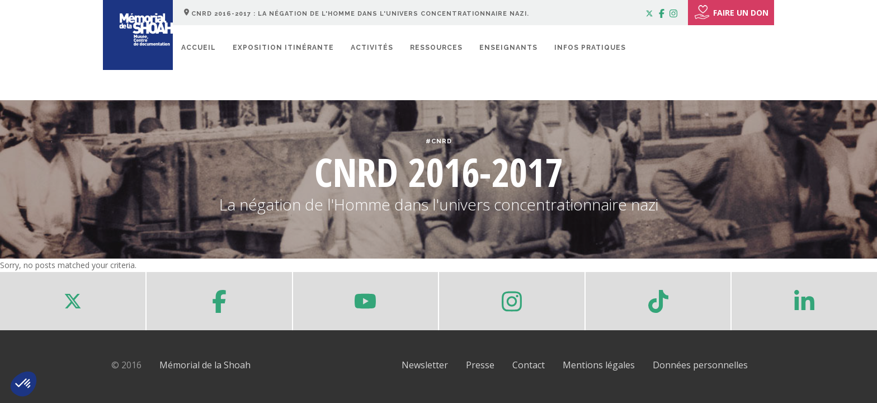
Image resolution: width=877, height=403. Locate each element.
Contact (528, 365)
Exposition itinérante (283, 47)
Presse (480, 365)
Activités (372, 47)
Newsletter (425, 365)
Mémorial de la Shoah (205, 365)
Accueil (198, 47)
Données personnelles (700, 365)
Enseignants (508, 47)
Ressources (436, 47)
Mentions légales (599, 365)
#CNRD (439, 141)
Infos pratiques (590, 47)
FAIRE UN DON (731, 12)
